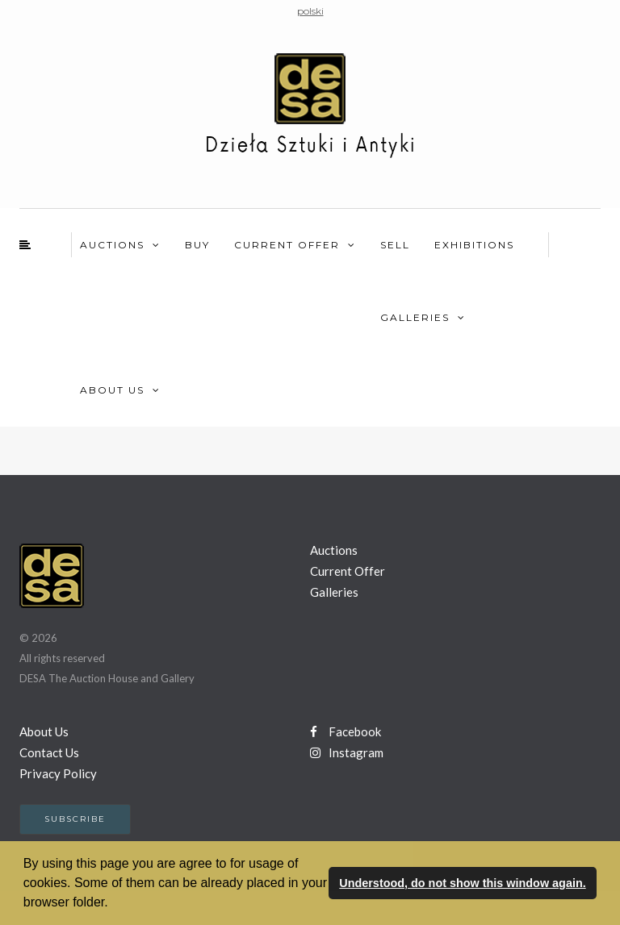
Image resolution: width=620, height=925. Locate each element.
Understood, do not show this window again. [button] (462, 883)
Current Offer (287, 245)
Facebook (345, 731)
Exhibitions (474, 245)
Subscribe (75, 819)
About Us (112, 390)
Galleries (415, 317)
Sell (395, 245)
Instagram (346, 752)
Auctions (112, 245)
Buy (197, 245)
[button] (113, 904)
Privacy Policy (58, 773)
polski (310, 11)
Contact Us (49, 752)
